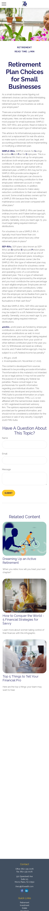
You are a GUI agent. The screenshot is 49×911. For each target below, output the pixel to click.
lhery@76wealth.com (24, 886)
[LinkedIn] (26, 890)
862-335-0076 (27, 869)
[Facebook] (22, 890)
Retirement (24, 902)
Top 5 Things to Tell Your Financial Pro (20, 678)
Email (4, 453)
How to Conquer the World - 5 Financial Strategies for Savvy (23, 619)
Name (5, 438)
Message (6, 469)
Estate (24, 908)
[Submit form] (8, 493)
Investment (24, 905)
